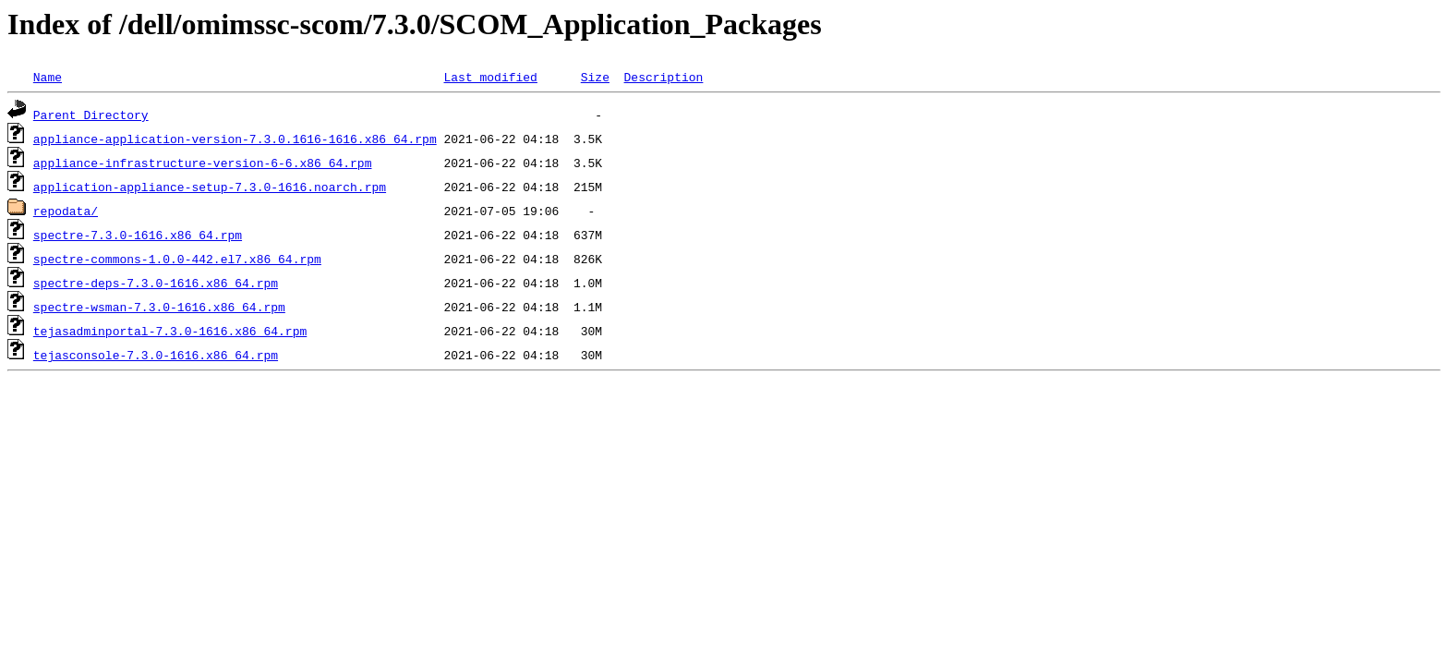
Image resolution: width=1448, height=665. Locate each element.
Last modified (490, 76)
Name (47, 76)
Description (663, 76)
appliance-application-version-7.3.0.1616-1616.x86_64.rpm (235, 138)
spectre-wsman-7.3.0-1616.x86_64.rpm (159, 306)
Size (595, 76)
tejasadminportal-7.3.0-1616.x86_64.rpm (170, 330)
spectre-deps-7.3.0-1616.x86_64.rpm (155, 282)
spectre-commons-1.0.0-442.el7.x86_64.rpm (177, 258)
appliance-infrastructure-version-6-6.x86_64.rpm (202, 162)
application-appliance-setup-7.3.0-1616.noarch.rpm (209, 186)
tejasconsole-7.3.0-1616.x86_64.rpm (155, 354)
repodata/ (65, 210)
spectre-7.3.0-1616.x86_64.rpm (137, 234)
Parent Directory (91, 114)
